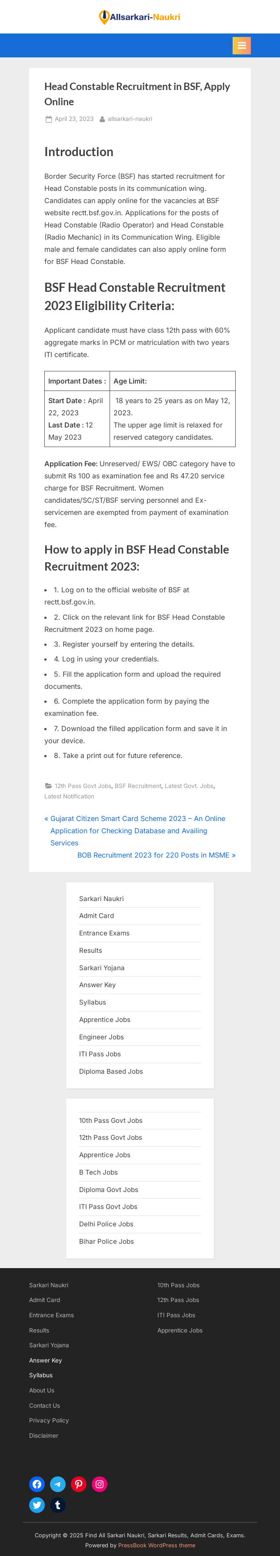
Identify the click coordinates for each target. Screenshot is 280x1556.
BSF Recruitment (138, 785)
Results (39, 1330)
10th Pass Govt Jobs (111, 1120)
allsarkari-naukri (130, 118)
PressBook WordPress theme (156, 1545)
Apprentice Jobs (104, 1019)
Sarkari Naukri (101, 899)
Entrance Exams (51, 1315)
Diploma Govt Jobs (108, 1189)
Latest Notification (69, 796)
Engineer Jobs (101, 1037)
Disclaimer (43, 1435)
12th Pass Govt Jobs (83, 785)
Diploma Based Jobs (111, 1071)
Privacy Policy (49, 1420)
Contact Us (44, 1405)
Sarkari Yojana (49, 1345)
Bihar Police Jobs (106, 1241)
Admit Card (44, 1299)
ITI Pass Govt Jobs (108, 1206)
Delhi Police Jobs (106, 1224)
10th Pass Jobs (178, 1285)
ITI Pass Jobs (100, 1054)
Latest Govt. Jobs (189, 785)
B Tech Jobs (98, 1172)
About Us (41, 1390)
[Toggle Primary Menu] (242, 45)
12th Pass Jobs (178, 1299)
